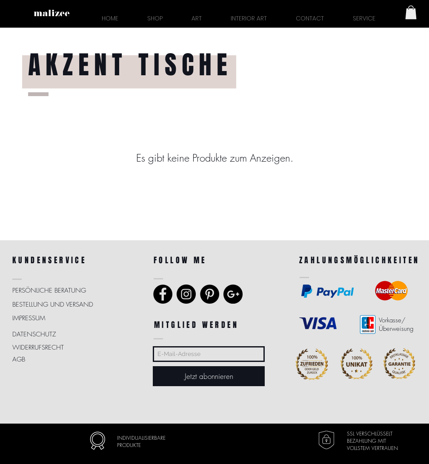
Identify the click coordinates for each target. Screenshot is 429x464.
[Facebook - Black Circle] (162, 294)
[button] (363, 18)
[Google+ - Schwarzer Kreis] (233, 294)
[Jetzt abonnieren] (209, 376)
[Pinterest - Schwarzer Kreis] (209, 294)
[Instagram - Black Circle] (186, 294)
